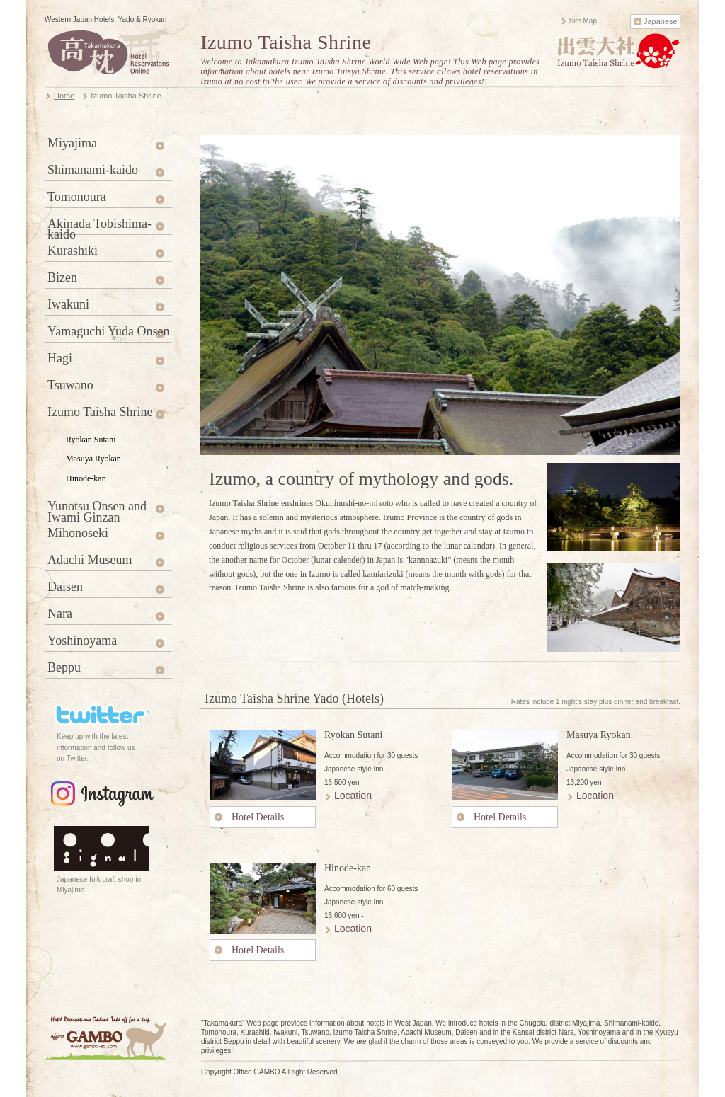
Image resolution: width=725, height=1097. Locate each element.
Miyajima (72, 143)
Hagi (59, 358)
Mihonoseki (77, 533)
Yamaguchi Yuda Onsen (108, 331)
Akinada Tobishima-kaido (99, 226)
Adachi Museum (89, 560)
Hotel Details (258, 817)
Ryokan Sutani (91, 439)
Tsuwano (70, 385)
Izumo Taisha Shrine (99, 412)
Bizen (62, 277)
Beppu (64, 667)
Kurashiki (72, 250)
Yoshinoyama (82, 640)
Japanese (661, 21)
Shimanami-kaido (92, 170)
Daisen (65, 587)
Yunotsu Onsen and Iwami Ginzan (97, 508)
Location (353, 795)
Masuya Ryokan (93, 459)
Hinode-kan (86, 478)
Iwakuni (68, 304)
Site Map (583, 21)
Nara (59, 614)
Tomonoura (76, 197)
